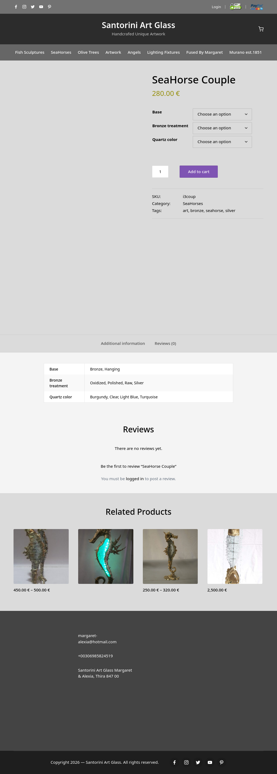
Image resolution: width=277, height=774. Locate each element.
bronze (197, 210)
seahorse (214, 210)
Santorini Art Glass (138, 25)
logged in (135, 478)
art (185, 210)
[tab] (123, 343)
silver (230, 210)
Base (157, 112)
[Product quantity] (160, 172)
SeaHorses (193, 203)
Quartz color (164, 139)
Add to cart (198, 171)
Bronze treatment (170, 125)
